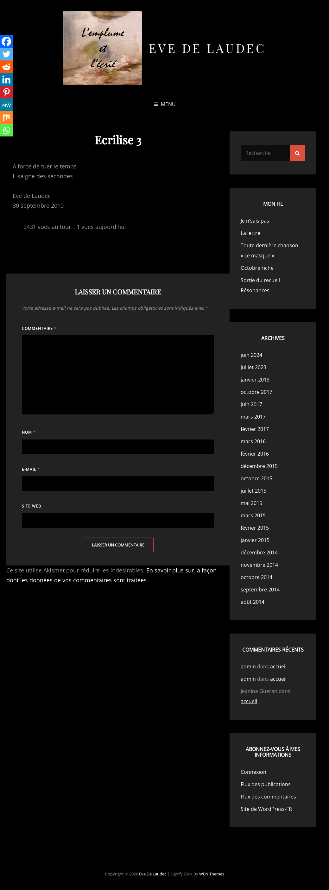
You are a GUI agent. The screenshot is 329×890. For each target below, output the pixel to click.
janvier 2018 (255, 379)
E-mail (31, 469)
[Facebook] (6, 41)
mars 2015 (253, 515)
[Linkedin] (6, 79)
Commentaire (39, 328)
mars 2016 (253, 441)
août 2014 (252, 601)
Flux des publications (266, 784)
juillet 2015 (253, 490)
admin (248, 666)
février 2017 (255, 429)
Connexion (253, 771)
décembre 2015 (259, 466)
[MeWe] (6, 104)
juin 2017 (251, 404)
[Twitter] (6, 54)
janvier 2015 (255, 540)
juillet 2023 (253, 367)
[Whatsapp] (6, 130)
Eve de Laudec (207, 48)
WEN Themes (211, 874)
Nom (29, 432)
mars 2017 (253, 416)
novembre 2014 (259, 564)
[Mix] (6, 117)
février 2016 (255, 453)
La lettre (250, 233)
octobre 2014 (256, 577)
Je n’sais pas (255, 220)
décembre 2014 (259, 552)
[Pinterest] (6, 92)
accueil (278, 666)
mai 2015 (251, 503)
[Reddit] (6, 66)
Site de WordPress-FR (266, 808)
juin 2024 (251, 354)
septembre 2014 (260, 589)
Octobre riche (257, 267)
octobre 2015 (256, 478)
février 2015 (255, 527)
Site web (31, 506)
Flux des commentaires (268, 796)
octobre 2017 (256, 391)
